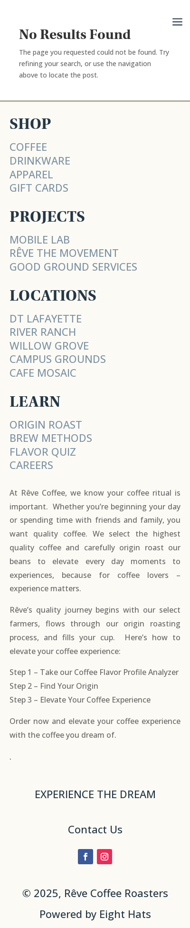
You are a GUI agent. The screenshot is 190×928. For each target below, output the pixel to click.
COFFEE (28, 146)
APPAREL (31, 174)
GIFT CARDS (39, 187)
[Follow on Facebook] (85, 856)
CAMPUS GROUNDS (58, 359)
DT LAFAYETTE (46, 318)
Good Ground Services (73, 266)
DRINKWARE (40, 160)
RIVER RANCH (43, 331)
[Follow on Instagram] (104, 856)
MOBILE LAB (40, 239)
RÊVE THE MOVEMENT (64, 252)
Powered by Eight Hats (95, 914)
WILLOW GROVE (49, 345)
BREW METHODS (51, 437)
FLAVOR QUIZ (43, 451)
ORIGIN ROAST (46, 424)
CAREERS (31, 465)
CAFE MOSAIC (43, 372)
